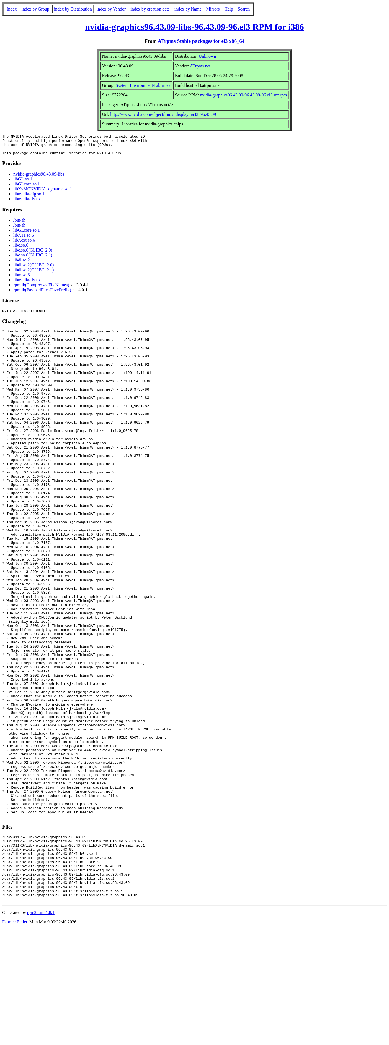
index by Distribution (73, 9)
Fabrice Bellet (14, 1038)
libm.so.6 (21, 279)
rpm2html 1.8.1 (41, 1028)
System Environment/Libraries (143, 85)
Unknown (207, 56)
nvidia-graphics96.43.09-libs (38, 178)
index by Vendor (111, 9)
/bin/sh (19, 224)
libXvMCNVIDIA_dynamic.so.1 (42, 193)
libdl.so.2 (21, 264)
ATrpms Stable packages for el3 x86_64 (201, 41)
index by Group (35, 9)
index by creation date (150, 9)
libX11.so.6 (23, 239)
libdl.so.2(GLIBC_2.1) (33, 274)
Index (12, 9)
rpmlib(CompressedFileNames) (41, 289)
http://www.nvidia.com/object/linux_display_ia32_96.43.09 (163, 114)
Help (229, 9)
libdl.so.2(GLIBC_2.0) (33, 269)
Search (244, 9)
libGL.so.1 (22, 183)
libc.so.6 (20, 249)
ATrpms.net (200, 66)
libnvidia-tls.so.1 (28, 203)
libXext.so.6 (24, 244)
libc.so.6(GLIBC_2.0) (32, 254)
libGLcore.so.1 (26, 188)
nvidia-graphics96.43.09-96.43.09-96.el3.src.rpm (243, 95)
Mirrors (213, 9)
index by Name (188, 9)
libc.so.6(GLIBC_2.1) (32, 259)
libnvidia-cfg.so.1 (29, 198)
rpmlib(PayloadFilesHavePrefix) (42, 294)
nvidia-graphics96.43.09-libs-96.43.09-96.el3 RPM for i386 (194, 27)
